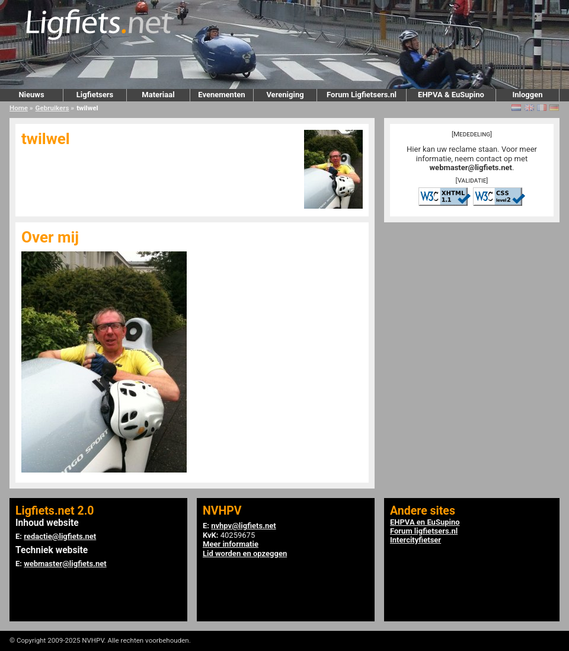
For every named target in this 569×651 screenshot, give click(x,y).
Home (18, 108)
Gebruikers (52, 108)
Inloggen (527, 94)
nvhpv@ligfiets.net (243, 525)
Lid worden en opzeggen (245, 553)
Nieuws (31, 94)
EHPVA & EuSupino (451, 94)
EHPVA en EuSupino (425, 522)
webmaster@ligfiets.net (471, 167)
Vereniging (284, 94)
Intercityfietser (415, 539)
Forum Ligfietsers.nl (362, 94)
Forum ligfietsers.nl (424, 530)
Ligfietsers (94, 94)
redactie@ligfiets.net (60, 536)
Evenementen (221, 94)
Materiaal (158, 94)
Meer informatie (230, 544)
